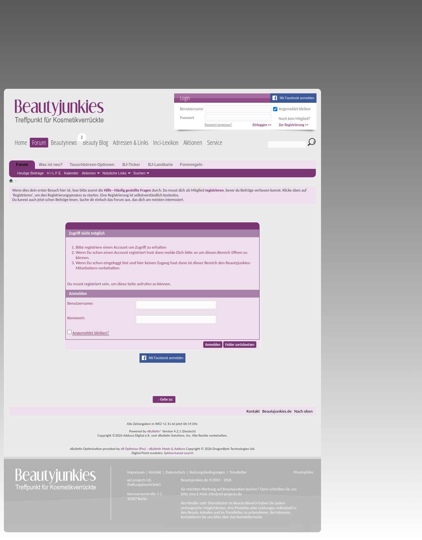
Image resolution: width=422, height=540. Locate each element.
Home (21, 142)
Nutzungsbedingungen (207, 472)
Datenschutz (175, 472)
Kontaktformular (249, 517)
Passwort (187, 117)
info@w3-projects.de (225, 494)
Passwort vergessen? (218, 125)
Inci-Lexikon (166, 142)
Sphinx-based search (179, 453)
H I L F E (54, 173)
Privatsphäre (303, 472)
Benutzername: (80, 303)
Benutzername (191, 109)
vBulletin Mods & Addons (167, 449)
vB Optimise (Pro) (133, 449)
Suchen (139, 173)
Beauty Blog (95, 142)
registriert (92, 283)
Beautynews (64, 142)
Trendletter (238, 472)
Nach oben (303, 411)
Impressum (136, 472)
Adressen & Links (130, 142)
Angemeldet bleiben (295, 109)
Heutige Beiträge (30, 173)
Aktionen (89, 173)
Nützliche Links (115, 173)
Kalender (71, 173)
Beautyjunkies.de (277, 411)
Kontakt (253, 411)
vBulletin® (154, 431)
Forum (39, 142)
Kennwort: (76, 317)
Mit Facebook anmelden (297, 98)
